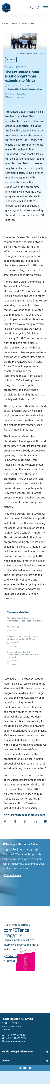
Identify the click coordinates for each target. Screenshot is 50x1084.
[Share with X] (15, 821)
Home (14, 24)
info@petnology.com (13, 1041)
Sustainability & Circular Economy (22, 89)
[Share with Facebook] (5, 821)
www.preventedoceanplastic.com (24, 815)
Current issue (13, 961)
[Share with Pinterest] (25, 821)
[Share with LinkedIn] (35, 821)
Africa (39, 89)
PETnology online (28, 24)
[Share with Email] (45, 821)
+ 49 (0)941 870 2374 (14, 1035)
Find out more (11, 875)
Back (11, 60)
